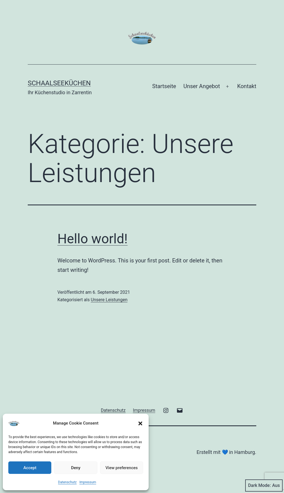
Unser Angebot (201, 86)
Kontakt (246, 86)
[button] (140, 423)
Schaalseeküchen (59, 83)
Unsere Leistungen (109, 299)
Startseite (164, 86)
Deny (75, 467)
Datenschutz (67, 482)
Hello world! (92, 239)
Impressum (87, 482)
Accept (29, 467)
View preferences (121, 467)
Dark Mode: (264, 485)
